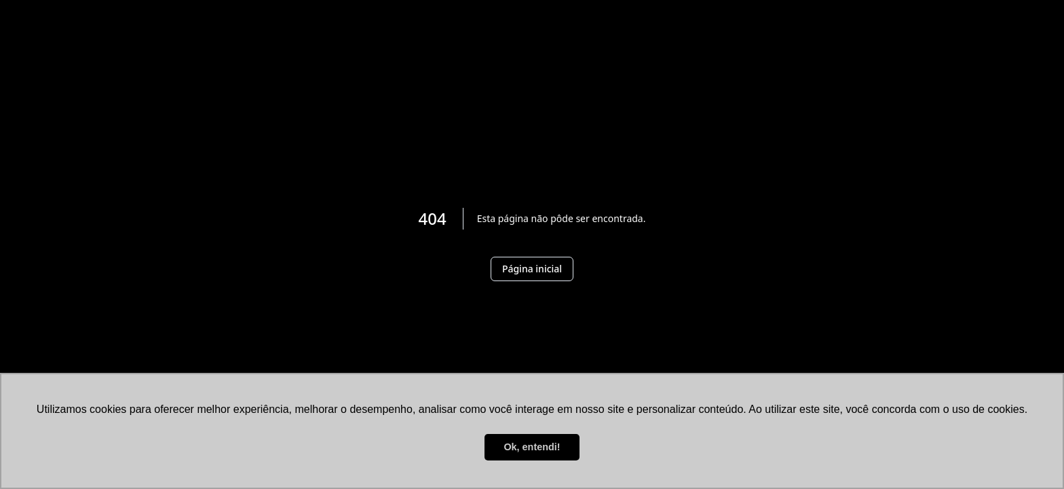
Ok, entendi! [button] (532, 446)
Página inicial (532, 268)
